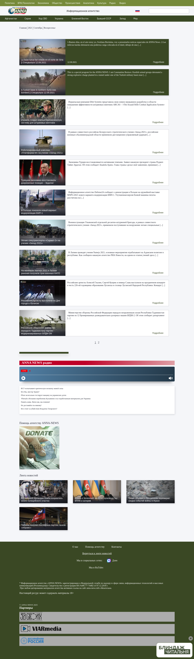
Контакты (117, 546)
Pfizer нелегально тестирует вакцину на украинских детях (43, 395)
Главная (23, 28)
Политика (10, 3)
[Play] (23, 378)
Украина (59, 18)
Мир (135, 18)
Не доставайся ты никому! (31, 405)
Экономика (43, 3)
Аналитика (88, 3)
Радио (112, 3)
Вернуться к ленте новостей (97, 553)
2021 (30, 28)
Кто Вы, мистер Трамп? (30, 392)
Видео (123, 3)
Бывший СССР (104, 18)
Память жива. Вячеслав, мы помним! (35, 402)
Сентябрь (38, 28)
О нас (75, 546)
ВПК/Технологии (26, 3)
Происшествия (72, 3)
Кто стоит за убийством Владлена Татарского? (39, 409)
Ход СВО (43, 18)
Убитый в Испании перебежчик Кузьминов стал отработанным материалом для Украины (55, 399)
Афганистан (11, 18)
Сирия (28, 18)
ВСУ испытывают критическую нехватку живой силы (42, 388)
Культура (101, 3)
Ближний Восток (80, 18)
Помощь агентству (94, 546)
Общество (57, 3)
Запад (123, 18)
